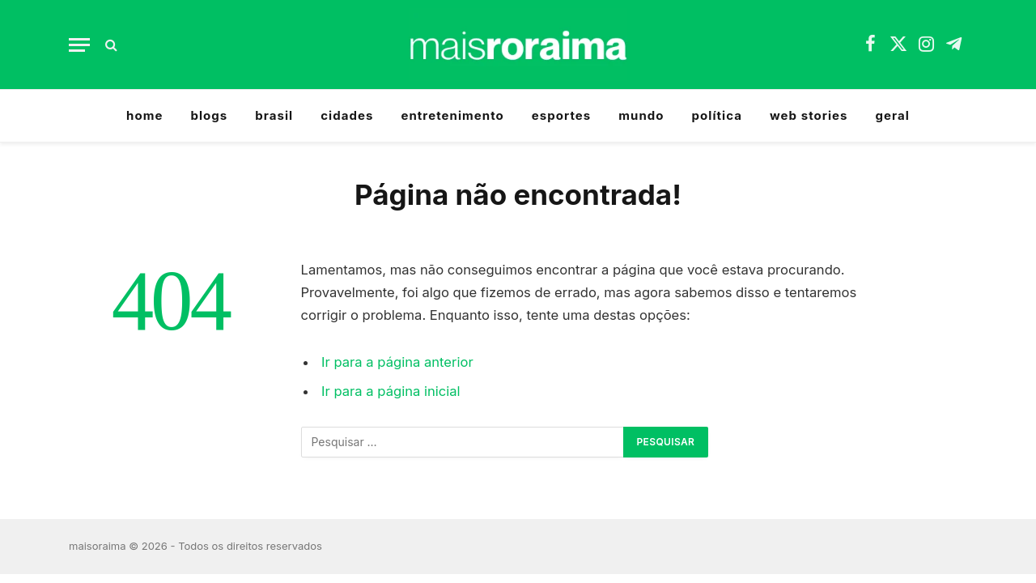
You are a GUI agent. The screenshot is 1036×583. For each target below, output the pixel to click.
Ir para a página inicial (391, 391)
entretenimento (452, 115)
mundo (641, 115)
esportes (561, 115)
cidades (347, 115)
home (144, 115)
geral (893, 115)
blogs (208, 115)
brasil (274, 115)
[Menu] (79, 45)
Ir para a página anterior (397, 362)
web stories (809, 115)
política (717, 115)
